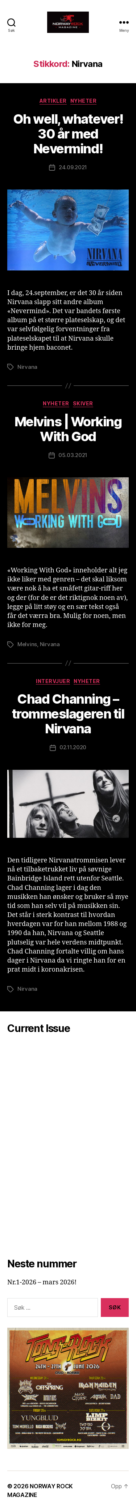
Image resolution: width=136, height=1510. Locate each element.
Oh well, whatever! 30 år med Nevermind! (68, 134)
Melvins (27, 644)
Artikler (53, 101)
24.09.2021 (73, 167)
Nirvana (27, 366)
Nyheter (83, 101)
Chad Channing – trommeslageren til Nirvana (68, 714)
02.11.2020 (72, 747)
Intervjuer (53, 681)
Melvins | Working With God (68, 429)
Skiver (83, 403)
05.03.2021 (72, 455)
